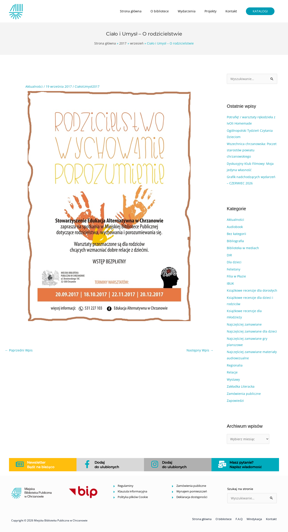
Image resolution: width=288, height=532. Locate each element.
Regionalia (235, 365)
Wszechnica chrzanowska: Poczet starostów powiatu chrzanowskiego (252, 150)
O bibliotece (160, 11)
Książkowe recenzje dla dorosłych (252, 290)
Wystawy (233, 379)
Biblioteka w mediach (243, 248)
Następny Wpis (200, 350)
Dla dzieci (234, 262)
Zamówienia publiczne (244, 393)
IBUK (230, 283)
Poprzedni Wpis (19, 350)
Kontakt (231, 11)
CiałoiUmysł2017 (87, 86)
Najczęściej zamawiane (244, 324)
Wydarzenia (187, 11)
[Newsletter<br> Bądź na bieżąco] (20, 464)
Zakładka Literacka (240, 386)
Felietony (233, 269)
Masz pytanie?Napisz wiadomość (246, 464)
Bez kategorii (236, 234)
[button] (260, 11)
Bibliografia (235, 241)
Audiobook (235, 227)
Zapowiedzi (235, 400)
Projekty (210, 11)
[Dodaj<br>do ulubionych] (87, 464)
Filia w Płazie (236, 276)
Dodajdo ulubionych (106, 464)
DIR (229, 255)
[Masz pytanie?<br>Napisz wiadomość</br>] (222, 464)
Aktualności (34, 86)
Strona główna (131, 11)
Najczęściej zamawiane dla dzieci (252, 331)
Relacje (232, 372)
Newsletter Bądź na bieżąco (40, 464)
